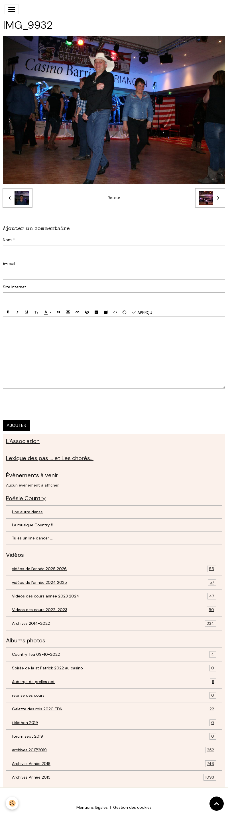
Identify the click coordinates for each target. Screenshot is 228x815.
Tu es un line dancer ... (32, 538)
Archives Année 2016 (114, 763)
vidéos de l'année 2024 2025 (114, 582)
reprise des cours (114, 695)
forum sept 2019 (114, 736)
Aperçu (142, 312)
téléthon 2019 (114, 722)
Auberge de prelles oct (114, 682)
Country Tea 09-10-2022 (114, 654)
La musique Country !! (32, 525)
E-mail (9, 263)
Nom (7, 239)
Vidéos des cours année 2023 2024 (114, 596)
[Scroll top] (216, 804)
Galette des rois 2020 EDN (114, 709)
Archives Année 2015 (114, 777)
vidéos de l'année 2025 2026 (114, 569)
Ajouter (16, 425)
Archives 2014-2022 (114, 623)
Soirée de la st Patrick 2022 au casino (114, 668)
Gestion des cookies (132, 807)
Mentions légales (92, 807)
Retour (114, 197)
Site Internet (14, 286)
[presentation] (46, 404)
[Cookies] (12, 803)
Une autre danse (27, 511)
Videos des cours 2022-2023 (114, 610)
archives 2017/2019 (114, 750)
